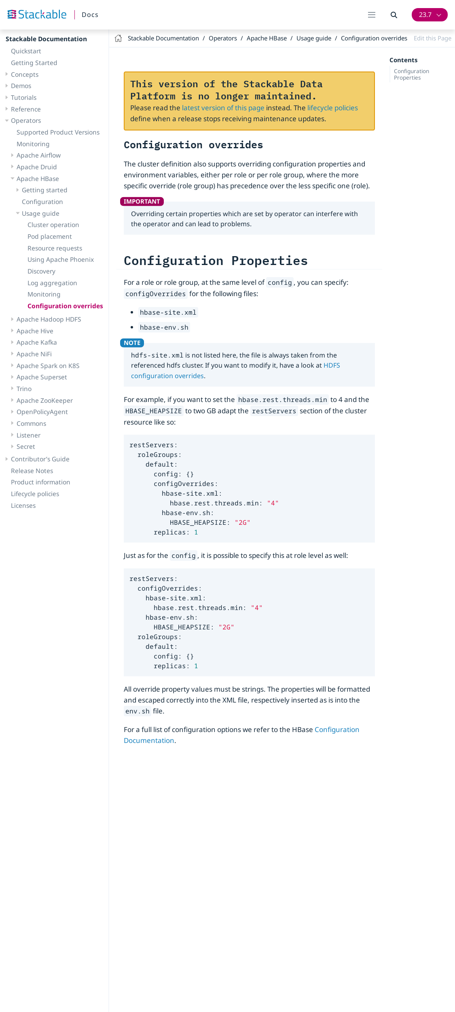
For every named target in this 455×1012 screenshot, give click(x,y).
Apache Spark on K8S (48, 365)
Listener (28, 435)
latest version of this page (223, 107)
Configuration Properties (411, 74)
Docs (90, 14)
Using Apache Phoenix (61, 259)
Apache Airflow (39, 155)
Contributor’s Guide (40, 458)
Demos (21, 85)
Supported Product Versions (58, 132)
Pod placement (50, 236)
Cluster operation (53, 224)
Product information (40, 482)
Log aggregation (52, 282)
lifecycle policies (332, 107)
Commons (31, 423)
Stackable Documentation (46, 38)
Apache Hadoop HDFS (49, 319)
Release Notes (32, 470)
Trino (24, 388)
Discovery (41, 271)
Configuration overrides (65, 305)
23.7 (425, 14)
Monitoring (33, 143)
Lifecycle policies (35, 493)
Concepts (24, 74)
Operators (26, 120)
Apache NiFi (34, 353)
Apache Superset (42, 376)
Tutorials (23, 97)
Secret (26, 446)
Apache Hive (35, 330)
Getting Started (34, 62)
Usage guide (40, 213)
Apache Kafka (37, 342)
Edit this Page (432, 38)
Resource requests (55, 248)
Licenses (23, 505)
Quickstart (26, 50)
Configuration (42, 201)
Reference (26, 109)
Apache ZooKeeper (45, 400)
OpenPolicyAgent (42, 411)
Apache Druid (37, 166)
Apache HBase (38, 178)
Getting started (45, 189)
